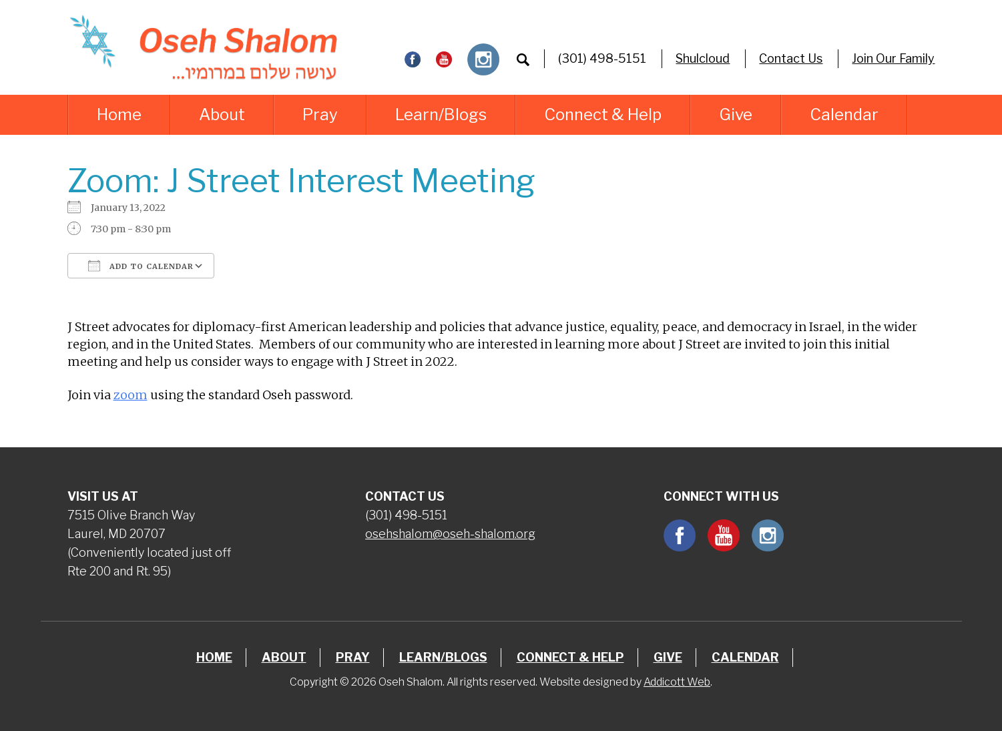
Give (735, 114)
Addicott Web (677, 682)
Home (119, 114)
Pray (320, 114)
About (222, 114)
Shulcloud (703, 58)
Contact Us (790, 58)
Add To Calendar (141, 266)
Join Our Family (893, 58)
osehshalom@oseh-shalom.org (450, 534)
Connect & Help (603, 114)
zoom (130, 395)
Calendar (844, 114)
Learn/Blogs (441, 114)
